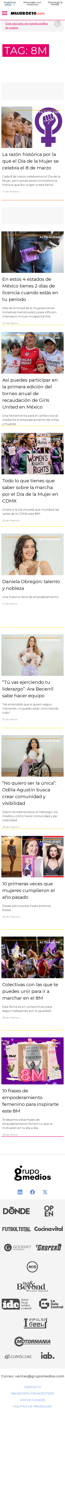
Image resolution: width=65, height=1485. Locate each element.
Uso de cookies (32, 1400)
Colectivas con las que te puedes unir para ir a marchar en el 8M (30, 991)
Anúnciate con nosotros (32, 3)
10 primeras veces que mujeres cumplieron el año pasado (28, 890)
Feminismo (51, 1043)
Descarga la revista (55, 3)
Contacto (32, 1387)
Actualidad (50, 237)
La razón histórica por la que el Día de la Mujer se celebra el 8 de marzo (30, 161)
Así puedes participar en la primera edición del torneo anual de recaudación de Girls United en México (30, 393)
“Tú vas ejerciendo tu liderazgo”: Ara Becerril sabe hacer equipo (28, 688)
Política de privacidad (32, 1406)
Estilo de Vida (48, 112)
